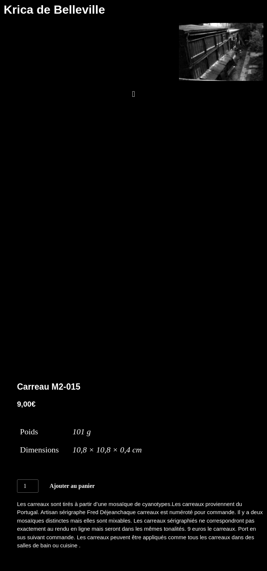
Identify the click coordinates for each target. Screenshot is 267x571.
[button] (133, 94)
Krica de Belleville (54, 9)
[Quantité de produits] (27, 486)
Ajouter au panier (72, 486)
